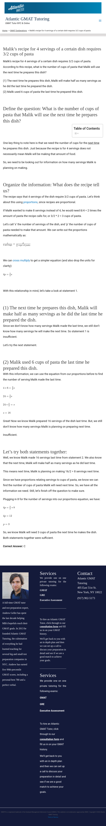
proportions (30, 202)
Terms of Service (53, 817)
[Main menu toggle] (100, 20)
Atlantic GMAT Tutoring (27, 18)
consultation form (49, 626)
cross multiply (21, 260)
